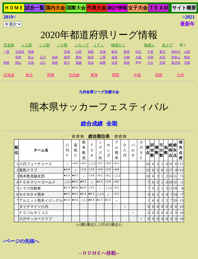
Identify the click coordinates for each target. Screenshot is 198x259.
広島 (31, 62)
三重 (103, 57)
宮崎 (162, 62)
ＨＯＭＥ (14, 7)
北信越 (74, 75)
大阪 (138, 57)
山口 (43, 62)
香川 (67, 62)
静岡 (67, 57)
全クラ (167, 45)
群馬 (127, 51)
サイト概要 (184, 7)
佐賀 (114, 62)
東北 (29, 75)
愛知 (79, 57)
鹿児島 (175, 62)
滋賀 (114, 57)
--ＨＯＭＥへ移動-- (99, 253)
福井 (55, 57)
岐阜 (91, 57)
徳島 (55, 62)
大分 (150, 62)
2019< (9, 17)
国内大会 (55, 7)
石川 (43, 57)
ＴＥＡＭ (158, 7)
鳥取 (187, 57)
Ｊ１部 (26, 45)
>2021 (188, 17)
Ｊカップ (81, 45)
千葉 (150, 51)
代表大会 (96, 7)
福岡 (103, 62)
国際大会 (76, 7)
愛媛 (79, 62)
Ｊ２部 (44, 45)
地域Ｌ (149, 45)
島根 (6, 62)
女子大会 (138, 7)
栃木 (114, 51)
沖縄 (187, 62)
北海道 (19, 51)
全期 (111, 124)
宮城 (67, 51)
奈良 (162, 57)
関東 (50, 75)
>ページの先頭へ (20, 241)
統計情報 (117, 7)
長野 (18, 57)
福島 (91, 51)
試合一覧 (34, 7)
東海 (94, 75)
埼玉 (138, 51)
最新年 (187, 24)
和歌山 (175, 57)
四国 (158, 75)
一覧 (6, 51)
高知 (91, 62)
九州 (180, 75)
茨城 (103, 51)
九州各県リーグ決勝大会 (99, 92)
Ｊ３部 (61, 45)
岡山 (18, 62)
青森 (31, 51)
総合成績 (92, 124)
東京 (162, 51)
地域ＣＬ (118, 45)
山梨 (187, 51)
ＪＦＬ (98, 45)
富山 (31, 57)
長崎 (127, 62)
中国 (137, 75)
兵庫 (150, 57)
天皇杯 (8, 45)
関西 (115, 75)
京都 (127, 57)
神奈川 (175, 51)
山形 (79, 51)
